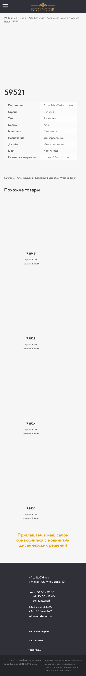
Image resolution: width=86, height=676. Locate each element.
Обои (23, 18)
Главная (12, 18)
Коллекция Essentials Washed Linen (55, 178)
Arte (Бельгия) (36, 18)
